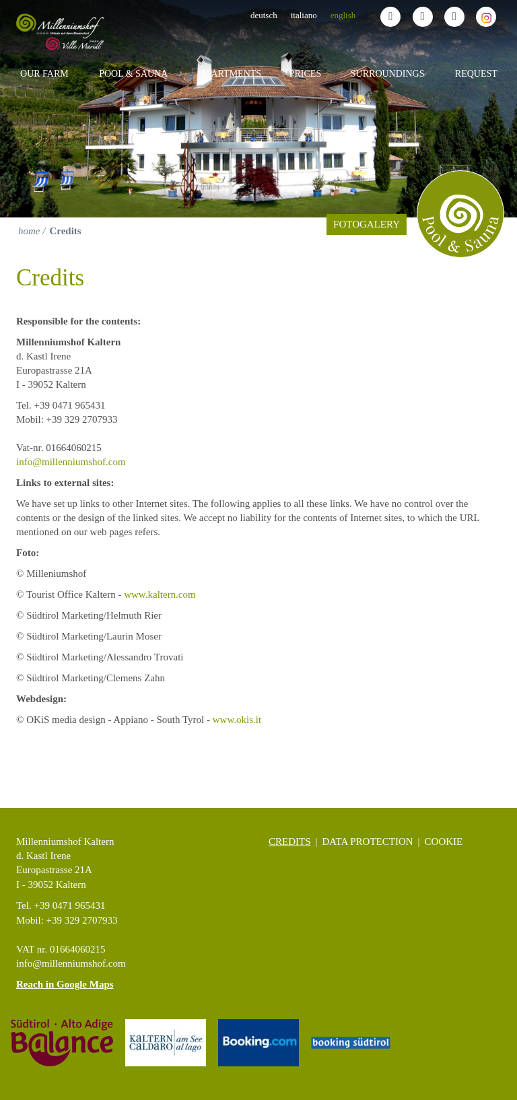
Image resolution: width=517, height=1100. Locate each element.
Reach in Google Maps (65, 984)
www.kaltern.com (160, 594)
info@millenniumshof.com (71, 461)
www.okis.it (237, 719)
